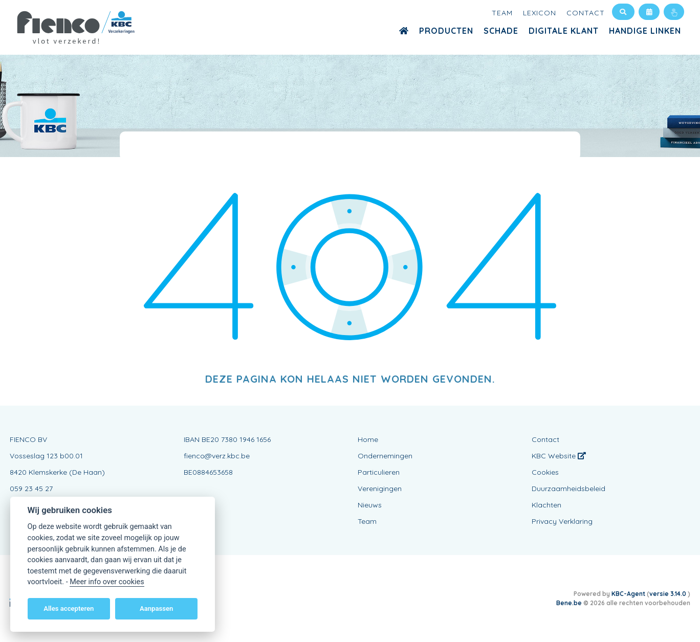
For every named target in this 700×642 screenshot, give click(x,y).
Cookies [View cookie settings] (545, 472)
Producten (446, 31)
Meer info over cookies (107, 582)
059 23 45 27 (31, 488)
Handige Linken (645, 31)
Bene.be (569, 603)
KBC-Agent (628, 593)
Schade (501, 31)
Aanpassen (156, 608)
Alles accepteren (68, 608)
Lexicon (539, 12)
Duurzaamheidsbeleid (568, 488)
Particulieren (379, 472)
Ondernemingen (385, 455)
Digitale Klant (564, 31)
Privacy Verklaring (562, 521)
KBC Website (559, 455)
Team (502, 12)
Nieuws (370, 505)
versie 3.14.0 (668, 593)
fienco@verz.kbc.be (217, 455)
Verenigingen (380, 488)
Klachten (546, 505)
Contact (585, 12)
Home (368, 439)
